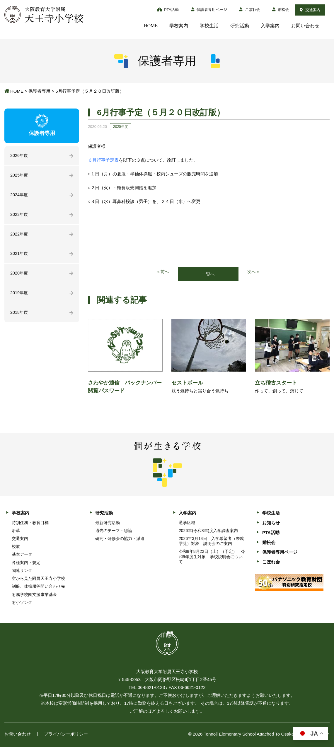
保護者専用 (39, 91)
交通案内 (310, 10)
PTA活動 (168, 9)
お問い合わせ (305, 25)
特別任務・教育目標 (30, 523)
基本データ (22, 555)
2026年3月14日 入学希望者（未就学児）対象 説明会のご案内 (211, 541)
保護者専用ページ (209, 9)
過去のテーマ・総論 (113, 531)
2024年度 (19, 195)
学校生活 (209, 25)
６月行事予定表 (103, 159)
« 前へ (162, 272)
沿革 (16, 531)
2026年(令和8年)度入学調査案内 (208, 531)
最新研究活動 (107, 523)
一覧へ (208, 274)
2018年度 (19, 315)
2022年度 (19, 235)
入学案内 (270, 25)
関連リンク (22, 570)
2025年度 (19, 175)
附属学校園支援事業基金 (34, 594)
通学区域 (187, 523)
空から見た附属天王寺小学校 (38, 578)
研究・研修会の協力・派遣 (119, 538)
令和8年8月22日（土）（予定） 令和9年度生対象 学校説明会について (212, 557)
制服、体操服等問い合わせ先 (38, 587)
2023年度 (19, 215)
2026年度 (19, 155)
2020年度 (19, 275)
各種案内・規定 (26, 562)
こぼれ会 (249, 9)
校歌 (16, 546)
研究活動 (239, 25)
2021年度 (19, 255)
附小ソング (22, 602)
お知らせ (271, 523)
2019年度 (19, 295)
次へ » (253, 272)
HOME (151, 25)
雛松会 (280, 9)
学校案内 (178, 25)
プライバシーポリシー (66, 734)
